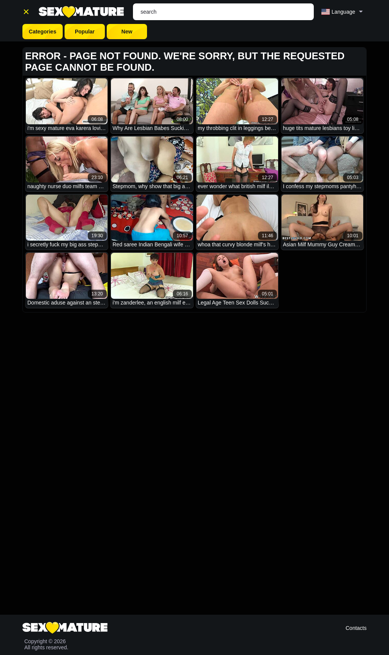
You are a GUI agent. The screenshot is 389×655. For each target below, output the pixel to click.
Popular (85, 32)
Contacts (356, 628)
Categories (42, 32)
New (127, 32)
